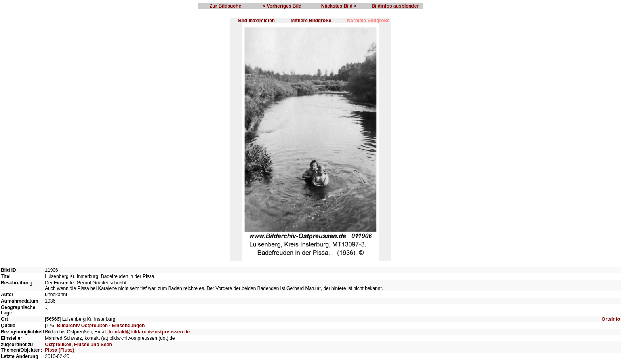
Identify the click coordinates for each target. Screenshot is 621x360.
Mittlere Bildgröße (311, 20)
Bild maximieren (256, 20)
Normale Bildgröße (368, 20)
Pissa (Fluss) (59, 350)
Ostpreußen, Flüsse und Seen (78, 344)
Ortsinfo (611, 319)
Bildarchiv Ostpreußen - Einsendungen (101, 325)
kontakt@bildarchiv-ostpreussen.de (149, 332)
